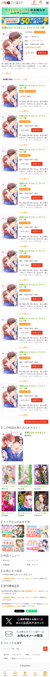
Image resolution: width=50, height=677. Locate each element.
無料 (5, 658)
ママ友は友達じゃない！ (41, 486)
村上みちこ (36, 37)
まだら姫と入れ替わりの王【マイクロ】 (9, 486)
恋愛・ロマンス (32, 565)
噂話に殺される (7, 513)
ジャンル (36, 655)
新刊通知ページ (31, 591)
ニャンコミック (37, 40)
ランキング (17, 655)
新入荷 (6, 655)
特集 (27, 655)
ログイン (40, 3)
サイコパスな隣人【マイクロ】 (41, 513)
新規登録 (34, 3)
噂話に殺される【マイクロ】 (25, 513)
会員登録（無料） (9, 578)
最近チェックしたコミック (21, 658)
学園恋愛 (6, 565)
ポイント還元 (40, 32)
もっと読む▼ (6, 73)
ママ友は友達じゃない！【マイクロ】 (25, 486)
